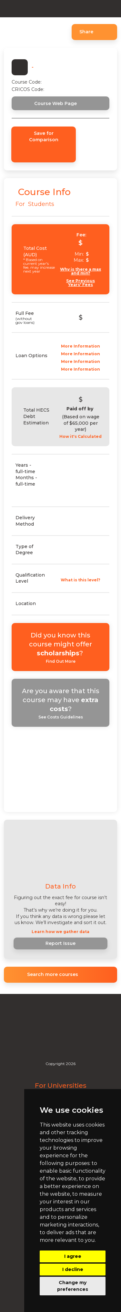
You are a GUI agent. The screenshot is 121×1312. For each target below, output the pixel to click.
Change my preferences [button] (72, 1286)
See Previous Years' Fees (80, 283)
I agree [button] (72, 1256)
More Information (80, 346)
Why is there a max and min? (80, 271)
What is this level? (80, 580)
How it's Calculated (80, 437)
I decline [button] (72, 1269)
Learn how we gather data (60, 932)
